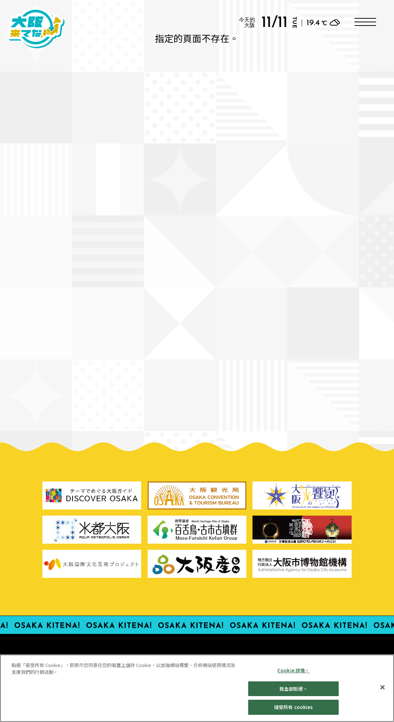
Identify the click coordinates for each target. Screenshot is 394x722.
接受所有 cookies (293, 710)
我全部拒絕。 (293, 692)
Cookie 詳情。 (293, 673)
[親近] (382, 691)
